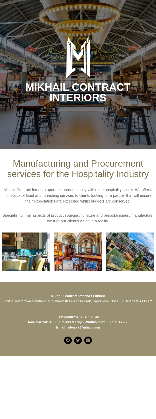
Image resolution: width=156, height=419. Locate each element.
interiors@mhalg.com (83, 327)
